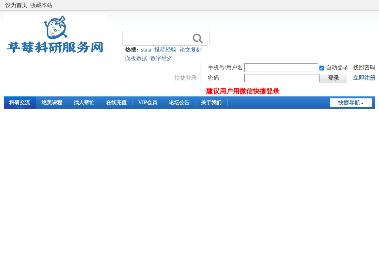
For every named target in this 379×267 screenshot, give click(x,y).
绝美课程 (51, 102)
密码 (213, 78)
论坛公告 (179, 102)
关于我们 (211, 102)
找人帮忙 (84, 102)
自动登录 (333, 67)
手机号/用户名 (225, 67)
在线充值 (116, 102)
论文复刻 (191, 50)
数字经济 (161, 58)
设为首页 (16, 5)
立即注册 (364, 78)
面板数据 (136, 58)
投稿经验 (165, 50)
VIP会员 (147, 102)
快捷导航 (349, 103)
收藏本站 (41, 5)
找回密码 (364, 67)
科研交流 (19, 102)
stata (146, 50)
